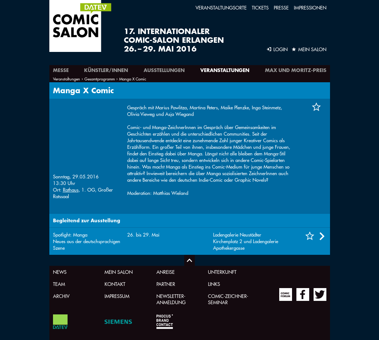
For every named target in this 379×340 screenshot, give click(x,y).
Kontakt (115, 284)
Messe (61, 70)
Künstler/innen (106, 70)
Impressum (117, 296)
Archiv (61, 296)
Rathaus (71, 131)
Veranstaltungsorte (221, 7)
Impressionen (310, 7)
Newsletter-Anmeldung (171, 299)
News (60, 272)
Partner (165, 284)
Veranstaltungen (224, 70)
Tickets (260, 7)
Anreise (165, 272)
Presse (281, 7)
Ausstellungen (164, 70)
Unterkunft (222, 272)
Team (59, 284)
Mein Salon (119, 272)
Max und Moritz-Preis (295, 70)
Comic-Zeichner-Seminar (228, 299)
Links (214, 284)
